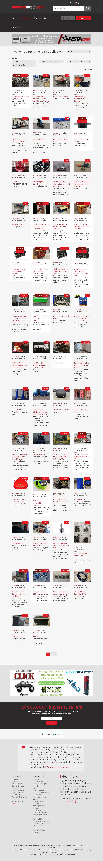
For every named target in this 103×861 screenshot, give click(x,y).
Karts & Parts (37, 801)
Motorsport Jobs (38, 810)
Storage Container (18, 224)
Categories (26, 18)
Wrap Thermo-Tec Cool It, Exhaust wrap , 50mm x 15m (82, 318)
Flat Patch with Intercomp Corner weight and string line (41, 99)
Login (78, 3)
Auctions (36, 804)
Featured (15, 782)
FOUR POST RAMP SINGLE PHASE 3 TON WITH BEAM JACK (60, 457)
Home (15, 18)
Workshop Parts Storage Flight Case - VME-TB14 (60, 271)
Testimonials (17, 795)
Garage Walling (17, 543)
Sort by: (61, 51)
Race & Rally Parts (39, 782)
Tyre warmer (16, 637)
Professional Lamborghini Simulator (37, 503)
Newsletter (17, 27)
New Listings (17, 784)
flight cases (37, 637)
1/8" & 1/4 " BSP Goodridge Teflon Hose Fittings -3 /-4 (41, 365)
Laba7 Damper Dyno (40, 455)
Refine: (15, 58)
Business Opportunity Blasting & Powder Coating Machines (20, 318)
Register (87, 3)
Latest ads (68, 18)
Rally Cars (36, 786)
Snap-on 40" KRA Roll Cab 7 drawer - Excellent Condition (41, 271)
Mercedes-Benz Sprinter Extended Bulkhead (18, 594)
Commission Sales (19, 790)
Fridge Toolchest (80, 499)
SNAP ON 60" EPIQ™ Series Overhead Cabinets (40, 318)
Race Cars (36, 779)
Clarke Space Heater (60, 97)
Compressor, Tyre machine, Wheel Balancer (80, 99)
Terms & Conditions (19, 797)
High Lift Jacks (17, 410)
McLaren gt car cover (61, 410)
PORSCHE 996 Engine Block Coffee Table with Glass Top (61, 184)
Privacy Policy (17, 793)
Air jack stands (58, 363)
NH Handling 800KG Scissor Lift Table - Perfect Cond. (60, 227)
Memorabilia (37, 819)
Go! (87, 8)
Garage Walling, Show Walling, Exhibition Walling (82, 365)
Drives (35, 788)
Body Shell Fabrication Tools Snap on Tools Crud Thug (82, 184)
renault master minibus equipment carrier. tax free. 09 (40, 412)
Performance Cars (39, 812)
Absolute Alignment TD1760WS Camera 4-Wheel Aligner (19, 457)
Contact (48, 18)
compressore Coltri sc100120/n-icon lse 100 (60, 501)
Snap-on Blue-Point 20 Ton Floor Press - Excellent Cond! (41, 227)
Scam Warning (17, 801)
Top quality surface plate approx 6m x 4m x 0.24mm (82, 457)
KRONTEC (15, 182)
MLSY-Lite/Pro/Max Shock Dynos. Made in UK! (61, 546)
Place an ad (83, 18)
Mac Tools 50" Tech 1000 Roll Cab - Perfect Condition (82, 227)
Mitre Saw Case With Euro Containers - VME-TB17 (19, 271)
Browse (15, 779)
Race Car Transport (39, 784)
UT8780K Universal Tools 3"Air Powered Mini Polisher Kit (19, 365)
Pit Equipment (38, 790)
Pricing (37, 18)
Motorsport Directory (40, 821)
